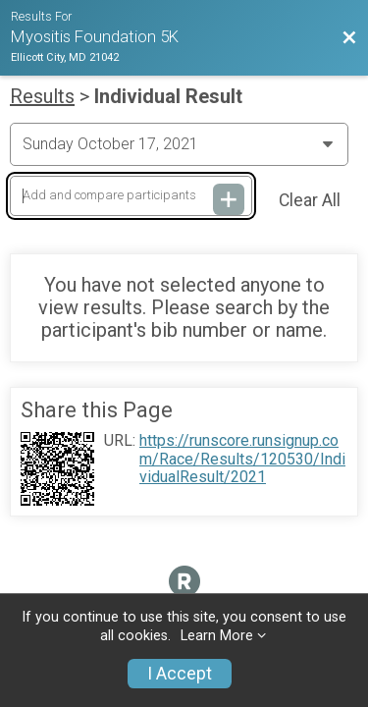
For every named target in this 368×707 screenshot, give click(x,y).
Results (42, 96)
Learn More (217, 635)
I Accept (179, 673)
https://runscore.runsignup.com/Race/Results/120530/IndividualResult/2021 (242, 459)
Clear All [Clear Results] (310, 200)
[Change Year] (179, 144)
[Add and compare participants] (131, 196)
